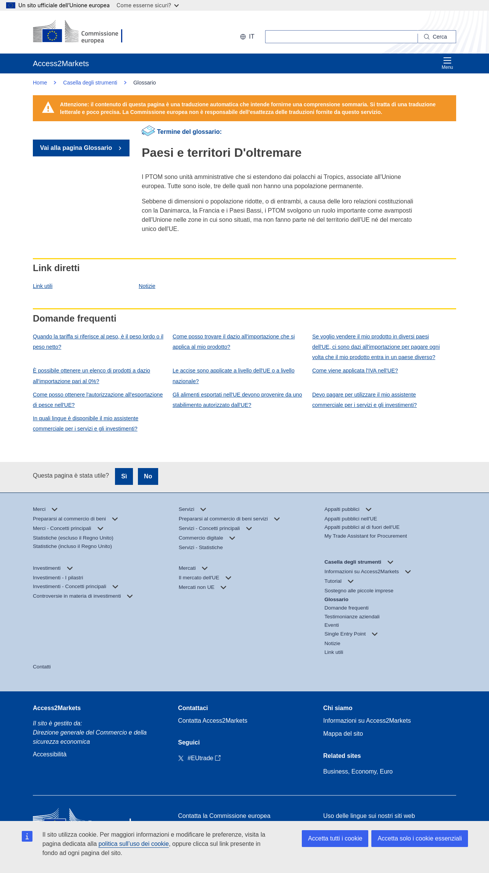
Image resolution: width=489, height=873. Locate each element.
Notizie (147, 286)
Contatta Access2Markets (212, 720)
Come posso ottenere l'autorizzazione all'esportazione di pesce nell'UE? (98, 400)
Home (40, 83)
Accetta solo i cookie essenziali (419, 838)
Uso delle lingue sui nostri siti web (369, 816)
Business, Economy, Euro (358, 771)
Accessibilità (49, 754)
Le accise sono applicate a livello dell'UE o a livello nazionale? (234, 375)
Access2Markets (57, 708)
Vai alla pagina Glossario (77, 148)
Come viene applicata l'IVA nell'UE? (355, 370)
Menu (447, 63)
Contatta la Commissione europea (224, 816)
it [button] (247, 36)
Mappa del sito (343, 733)
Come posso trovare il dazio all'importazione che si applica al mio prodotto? (234, 341)
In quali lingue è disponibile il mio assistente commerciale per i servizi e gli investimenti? (85, 423)
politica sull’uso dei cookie (134, 843)
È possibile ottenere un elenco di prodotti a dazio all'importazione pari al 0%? (91, 375)
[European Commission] (81, 32)
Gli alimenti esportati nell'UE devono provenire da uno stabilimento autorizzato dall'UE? (237, 400)
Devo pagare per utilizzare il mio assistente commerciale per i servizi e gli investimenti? (364, 400)
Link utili (42, 286)
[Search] (437, 36)
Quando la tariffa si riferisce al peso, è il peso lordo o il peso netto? (98, 341)
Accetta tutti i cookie (335, 838)
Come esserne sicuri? (148, 5)
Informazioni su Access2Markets (367, 720)
